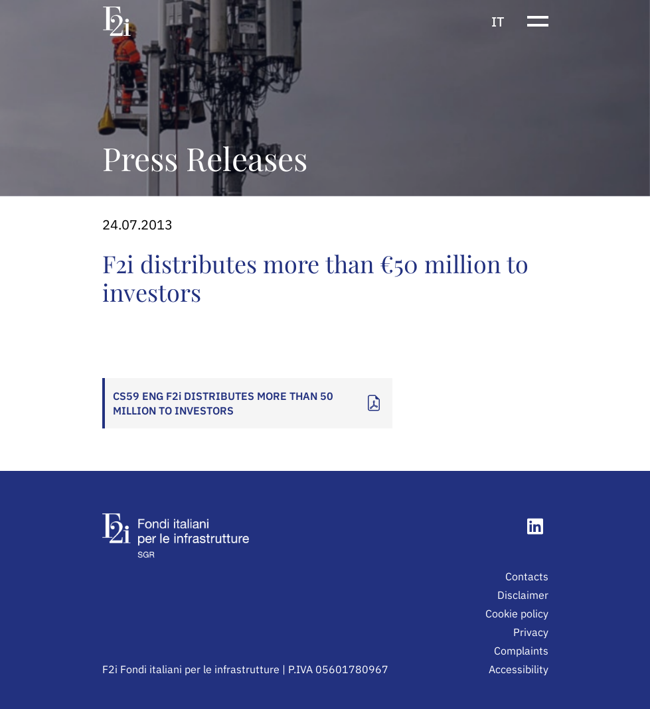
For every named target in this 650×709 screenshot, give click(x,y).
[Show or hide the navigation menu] (538, 21)
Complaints (521, 650)
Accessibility (518, 669)
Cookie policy (516, 613)
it (498, 22)
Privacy (530, 632)
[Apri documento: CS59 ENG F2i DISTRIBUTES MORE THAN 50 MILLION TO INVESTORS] (247, 403)
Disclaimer (522, 595)
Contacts (526, 576)
